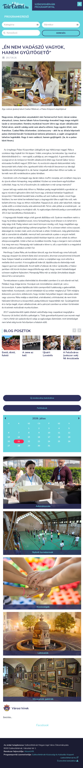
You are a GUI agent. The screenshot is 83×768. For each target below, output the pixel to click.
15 (29, 437)
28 (19, 446)
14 (19, 437)
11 (59, 432)
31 (49, 446)
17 (49, 437)
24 (49, 441)
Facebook (42, 725)
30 (39, 446)
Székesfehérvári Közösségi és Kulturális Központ (53, 754)
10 (49, 432)
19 (69, 437)
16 (39, 437)
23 (39, 441)
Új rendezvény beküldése (42, 398)
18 (59, 437)
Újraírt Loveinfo (48, 354)
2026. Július (39, 418)
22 (29, 441)
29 (29, 446)
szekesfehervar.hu (69, 757)
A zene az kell (27, 354)
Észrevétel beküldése (67, 760)
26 (69, 441)
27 (9, 446)
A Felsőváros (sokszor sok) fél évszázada (71, 355)
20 (9, 441)
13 (9, 437)
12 (69, 432)
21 (19, 441)
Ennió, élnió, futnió (8, 354)
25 (59, 441)
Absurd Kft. (29, 751)
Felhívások (42, 408)
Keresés (60, 33)
